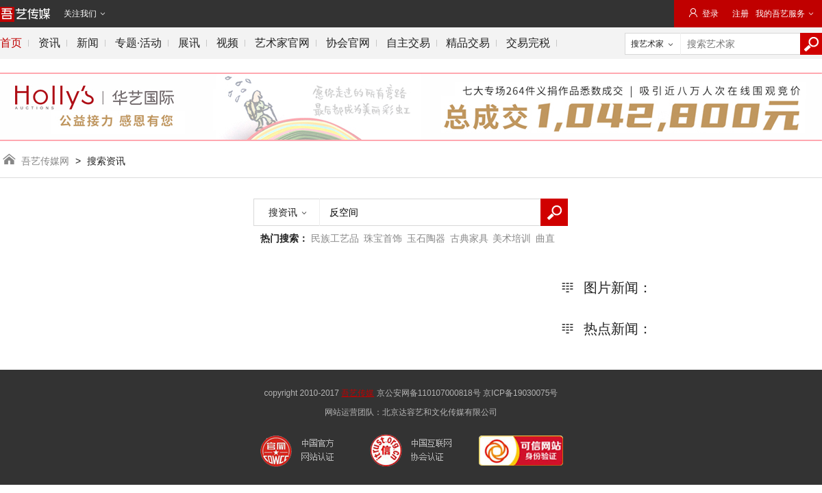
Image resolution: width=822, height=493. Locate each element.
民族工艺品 (335, 238)
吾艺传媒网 (45, 160)
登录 (703, 13)
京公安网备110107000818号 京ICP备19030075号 (467, 393)
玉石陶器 (426, 238)
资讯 (49, 43)
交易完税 (528, 43)
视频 (227, 43)
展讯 (189, 43)
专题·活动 (138, 43)
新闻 (88, 43)
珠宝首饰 (383, 238)
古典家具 (469, 238)
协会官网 (348, 43)
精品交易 (468, 43)
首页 (11, 43)
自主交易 (408, 43)
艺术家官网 (282, 43)
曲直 (545, 238)
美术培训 (512, 238)
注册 (740, 13)
